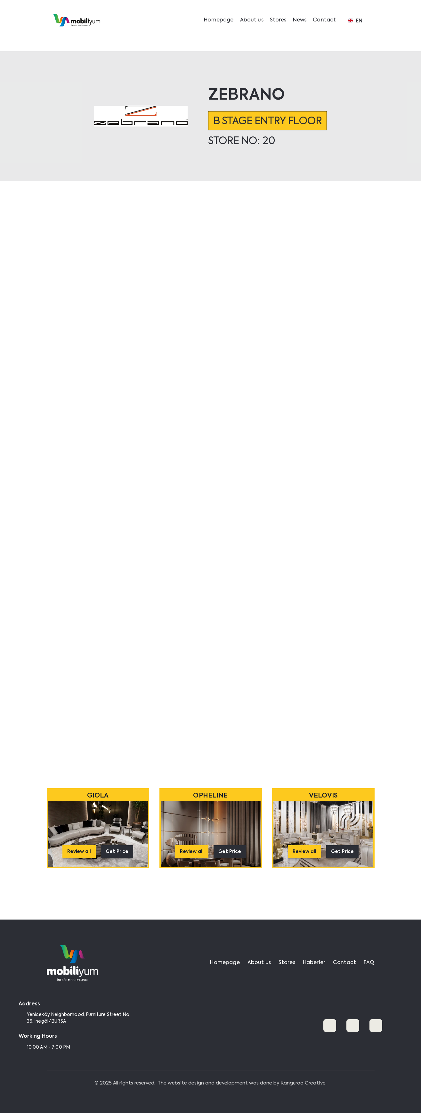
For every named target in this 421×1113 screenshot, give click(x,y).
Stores (278, 20)
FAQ (369, 962)
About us (251, 20)
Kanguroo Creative (303, 1083)
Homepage (218, 20)
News (300, 20)
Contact (324, 20)
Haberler (314, 962)
